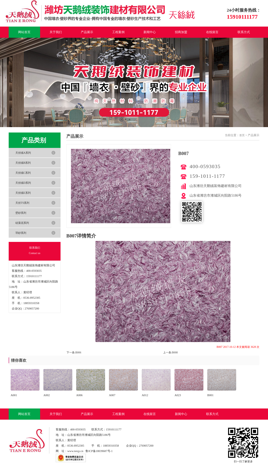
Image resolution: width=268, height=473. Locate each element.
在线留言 (212, 32)
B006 (78, 352)
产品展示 (87, 32)
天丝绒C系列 (23, 172)
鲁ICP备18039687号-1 (99, 451)
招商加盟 (181, 32)
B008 (175, 352)
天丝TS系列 (22, 202)
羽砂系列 (20, 232)
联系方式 (244, 32)
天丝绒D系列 (23, 182)
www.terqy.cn (75, 451)
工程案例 (118, 32)
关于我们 (56, 32)
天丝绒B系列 (23, 162)
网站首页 (24, 32)
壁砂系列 (20, 212)
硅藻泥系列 (22, 222)
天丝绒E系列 (23, 192)
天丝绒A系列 (23, 152)
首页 (242, 135)
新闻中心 (149, 32)
